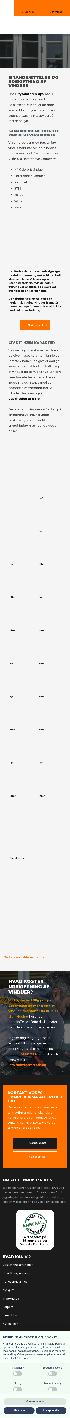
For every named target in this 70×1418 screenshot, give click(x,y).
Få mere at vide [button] (35, 1401)
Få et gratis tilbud (37, 325)
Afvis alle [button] (19, 1410)
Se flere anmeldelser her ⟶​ (24, 957)
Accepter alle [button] (51, 1410)
